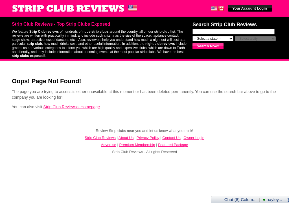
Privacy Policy (148, 138)
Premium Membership (137, 145)
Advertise (108, 145)
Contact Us (171, 138)
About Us (126, 138)
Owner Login (193, 138)
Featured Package (173, 145)
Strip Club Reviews (100, 138)
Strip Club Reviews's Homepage (71, 107)
